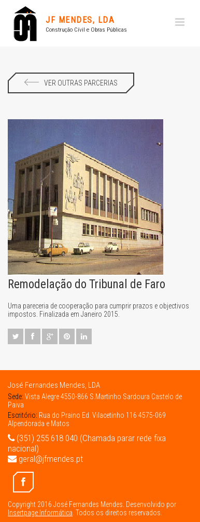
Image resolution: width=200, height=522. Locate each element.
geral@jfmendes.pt (45, 459)
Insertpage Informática (40, 513)
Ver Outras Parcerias (71, 83)
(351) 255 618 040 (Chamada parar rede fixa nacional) (87, 443)
